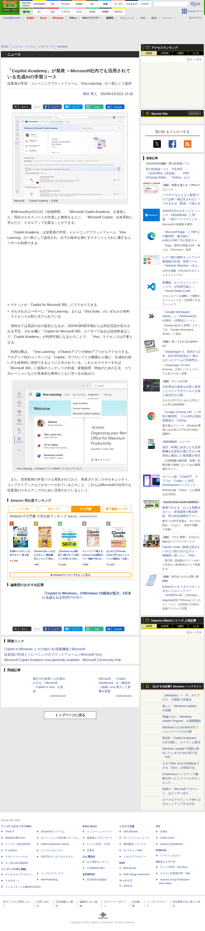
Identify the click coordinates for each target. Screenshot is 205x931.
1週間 (180, 53)
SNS (143, 18)
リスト (36, 107)
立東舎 (90, 850)
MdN (122, 862)
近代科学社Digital (96, 879)
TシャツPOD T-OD (98, 844)
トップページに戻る (70, 715)
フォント (167, 18)
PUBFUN (161, 850)
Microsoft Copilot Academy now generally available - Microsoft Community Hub (62, 660)
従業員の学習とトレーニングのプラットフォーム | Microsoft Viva (52, 654)
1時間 (149, 53)
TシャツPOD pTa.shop (173, 867)
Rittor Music (90, 826)
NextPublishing (49, 879)
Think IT (9, 831)
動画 (153, 18)
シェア (55, 107)
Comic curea (167, 837)
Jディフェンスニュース (136, 837)
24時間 (164, 53)
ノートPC (23, 509)
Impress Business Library (55, 844)
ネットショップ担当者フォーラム (59, 837)
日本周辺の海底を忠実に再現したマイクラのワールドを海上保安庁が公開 (181, 391)
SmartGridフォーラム (53, 831)
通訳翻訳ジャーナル (134, 844)
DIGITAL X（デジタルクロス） (58, 856)
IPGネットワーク (165, 861)
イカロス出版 (126, 826)
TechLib (127, 885)
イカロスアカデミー (134, 856)
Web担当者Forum (15, 837)
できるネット (12, 880)
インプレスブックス (52, 873)
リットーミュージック (99, 831)
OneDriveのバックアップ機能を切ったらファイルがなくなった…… (181, 778)
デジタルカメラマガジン (19, 874)
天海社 (164, 831)
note (97, 107)
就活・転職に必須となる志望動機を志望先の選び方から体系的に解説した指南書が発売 (181, 451)
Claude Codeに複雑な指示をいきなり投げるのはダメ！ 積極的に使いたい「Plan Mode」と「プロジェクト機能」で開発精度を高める (181, 555)
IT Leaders (11, 850)
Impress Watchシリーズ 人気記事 (173, 620)
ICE (158, 826)
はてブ (76, 107)
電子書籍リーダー (117, 509)
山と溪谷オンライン (98, 861)
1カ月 (196, 53)
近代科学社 (89, 874)
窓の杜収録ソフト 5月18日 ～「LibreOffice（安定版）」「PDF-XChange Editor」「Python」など (168, 173)
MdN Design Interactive (136, 874)
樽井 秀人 (90, 94)
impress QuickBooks (171, 844)
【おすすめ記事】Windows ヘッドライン (176, 686)
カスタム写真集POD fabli (175, 873)
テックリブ (125, 880)
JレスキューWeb (132, 850)
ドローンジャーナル (16, 856)
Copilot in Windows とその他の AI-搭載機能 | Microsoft (44, 649)
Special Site (159, 113)
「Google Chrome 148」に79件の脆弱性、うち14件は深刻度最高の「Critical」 (181, 416)
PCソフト (54, 509)
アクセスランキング (164, 47)
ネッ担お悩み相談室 (16, 862)
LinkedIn (118, 107)
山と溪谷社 (89, 856)
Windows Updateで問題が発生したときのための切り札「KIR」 (180, 753)
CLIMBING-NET (96, 868)
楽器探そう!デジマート (100, 837)
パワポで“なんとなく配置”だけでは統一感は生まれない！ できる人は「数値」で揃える (181, 199)
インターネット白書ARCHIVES (23, 886)
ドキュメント (127, 18)
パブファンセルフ (170, 855)
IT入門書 (85, 509)
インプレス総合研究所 (17, 844)
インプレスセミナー (52, 850)
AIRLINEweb (130, 831)
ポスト (24, 107)
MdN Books (129, 868)
